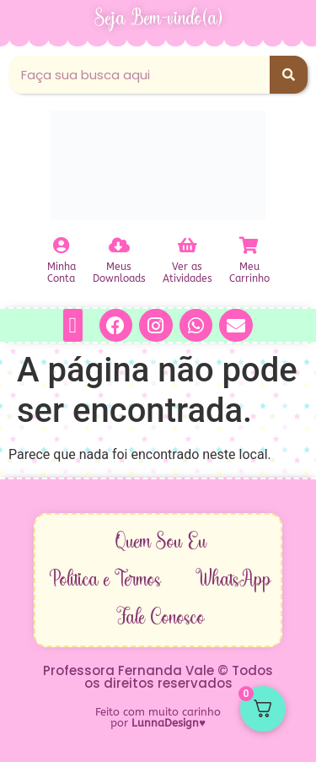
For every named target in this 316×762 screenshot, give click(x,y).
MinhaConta (61, 272)
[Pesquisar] (289, 75)
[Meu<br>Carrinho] (249, 245)
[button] (73, 325)
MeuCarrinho (249, 272)
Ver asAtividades (187, 272)
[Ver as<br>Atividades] (187, 245)
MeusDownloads (119, 272)
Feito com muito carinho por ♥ (158, 717)
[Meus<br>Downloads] (118, 245)
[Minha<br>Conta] (61, 245)
